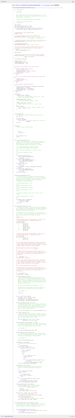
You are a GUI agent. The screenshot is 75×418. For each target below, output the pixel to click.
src (43, 5)
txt (70, 416)
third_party (47, 5)
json (73, 416)
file (33, 7)
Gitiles (6, 416)
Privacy (9, 416)
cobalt (13, 5)
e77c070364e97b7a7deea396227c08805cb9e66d (29, 5)
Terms (12, 416)
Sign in (73, 1)
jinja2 (52, 5)
